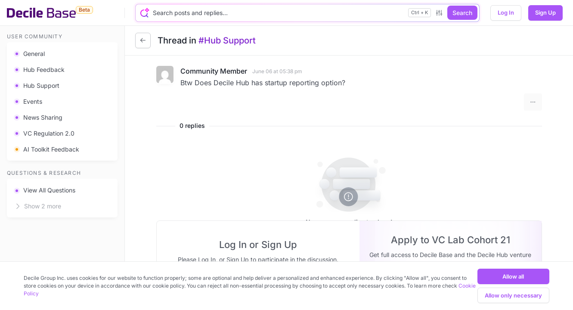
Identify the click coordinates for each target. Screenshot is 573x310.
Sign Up (545, 12)
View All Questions (44, 190)
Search (462, 12)
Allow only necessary (513, 295)
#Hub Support (227, 40)
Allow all (513, 276)
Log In (506, 12)
